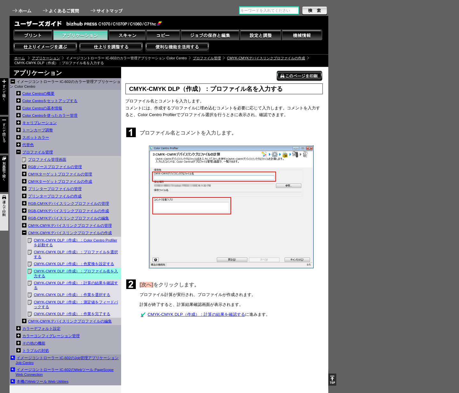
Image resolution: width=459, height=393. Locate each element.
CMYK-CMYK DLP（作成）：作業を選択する (72, 295)
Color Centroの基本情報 (42, 108)
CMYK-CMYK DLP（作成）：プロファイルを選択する (76, 254)
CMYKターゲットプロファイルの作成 (60, 181)
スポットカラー (35, 137)
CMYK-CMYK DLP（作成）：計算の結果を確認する (76, 285)
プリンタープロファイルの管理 (55, 189)
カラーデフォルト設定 (41, 328)
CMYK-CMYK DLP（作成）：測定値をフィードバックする (76, 304)
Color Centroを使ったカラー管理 (49, 115)
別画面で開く (4, 173)
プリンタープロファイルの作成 (55, 196)
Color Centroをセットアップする (49, 101)
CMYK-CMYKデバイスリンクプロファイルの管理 (70, 225)
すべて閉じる (4, 135)
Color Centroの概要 (38, 93)
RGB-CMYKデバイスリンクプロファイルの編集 (68, 218)
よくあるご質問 (62, 10)
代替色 (28, 145)
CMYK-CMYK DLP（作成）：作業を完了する (72, 314)
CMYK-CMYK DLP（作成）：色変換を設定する (74, 264)
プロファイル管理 (207, 58)
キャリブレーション (39, 123)
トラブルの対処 (35, 350)
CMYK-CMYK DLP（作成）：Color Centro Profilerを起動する (75, 242)
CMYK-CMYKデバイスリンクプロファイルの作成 (266, 58)
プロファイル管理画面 (47, 159)
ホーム (23, 10)
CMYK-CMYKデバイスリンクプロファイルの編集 (70, 321)
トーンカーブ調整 (37, 130)
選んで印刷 (4, 212)
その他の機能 (33, 343)
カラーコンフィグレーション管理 (51, 336)
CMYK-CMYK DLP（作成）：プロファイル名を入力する (76, 273)
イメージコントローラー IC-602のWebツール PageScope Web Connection (64, 372)
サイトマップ (107, 10)
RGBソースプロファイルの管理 (55, 167)
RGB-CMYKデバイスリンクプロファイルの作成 (68, 211)
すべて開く (4, 96)
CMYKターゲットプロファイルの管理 (60, 174)
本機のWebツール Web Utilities (43, 381)
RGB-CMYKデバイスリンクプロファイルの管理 (68, 203)
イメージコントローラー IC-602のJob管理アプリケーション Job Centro (67, 360)
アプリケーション (46, 58)
